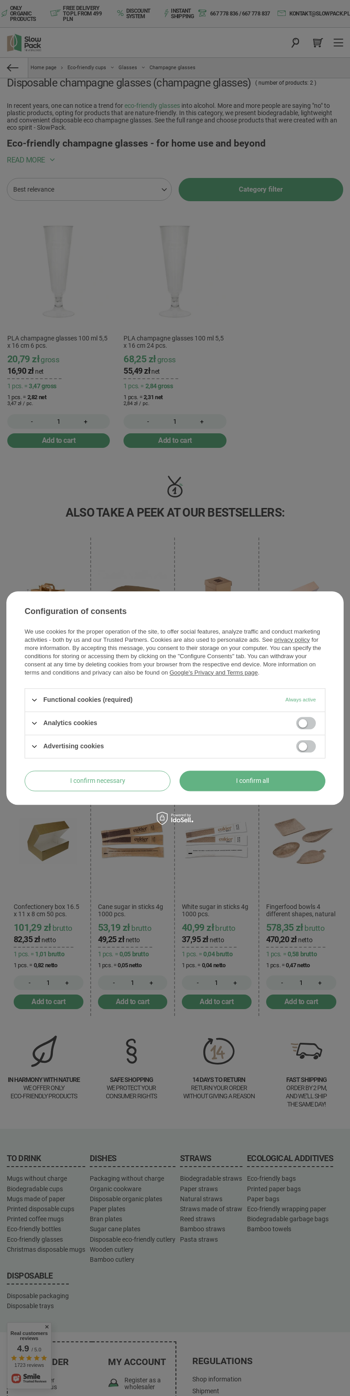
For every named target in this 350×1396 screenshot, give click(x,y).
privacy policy (292, 639)
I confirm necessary (97, 780)
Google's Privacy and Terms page (214, 672)
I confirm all (252, 780)
